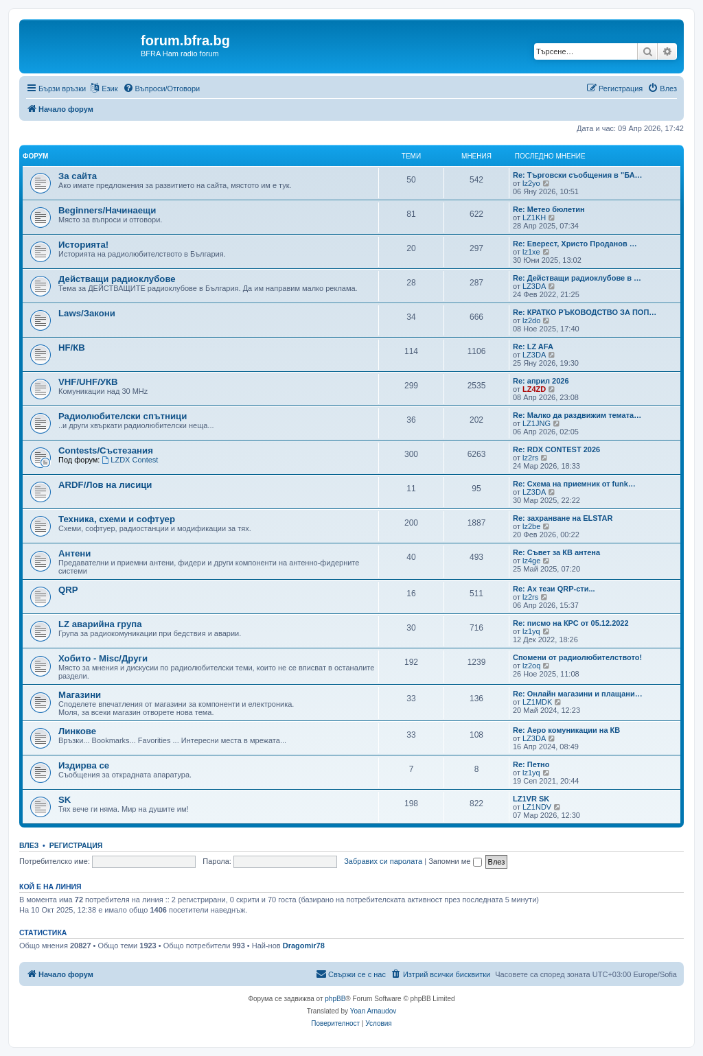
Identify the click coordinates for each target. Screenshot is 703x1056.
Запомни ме (454, 861)
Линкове (77, 731)
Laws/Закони (86, 313)
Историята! (83, 244)
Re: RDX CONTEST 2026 (556, 449)
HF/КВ (71, 347)
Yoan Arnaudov (373, 1011)
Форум (35, 156)
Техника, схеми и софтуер (116, 519)
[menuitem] (161, 88)
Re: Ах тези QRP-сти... (554, 589)
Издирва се (83, 765)
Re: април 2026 (541, 381)
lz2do (531, 320)
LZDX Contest (130, 460)
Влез (28, 845)
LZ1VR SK (531, 799)
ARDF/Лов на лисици (105, 485)
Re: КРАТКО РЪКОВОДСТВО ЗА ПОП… (584, 312)
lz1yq (531, 631)
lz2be (531, 526)
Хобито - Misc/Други (103, 658)
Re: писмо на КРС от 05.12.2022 (571, 623)
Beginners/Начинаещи (107, 210)
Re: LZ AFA (533, 346)
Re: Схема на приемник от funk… (574, 484)
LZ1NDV (536, 807)
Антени (74, 553)
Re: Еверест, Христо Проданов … (575, 243)
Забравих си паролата (383, 861)
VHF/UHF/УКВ (88, 382)
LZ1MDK (537, 702)
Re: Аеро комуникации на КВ (566, 730)
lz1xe (531, 252)
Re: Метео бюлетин (549, 209)
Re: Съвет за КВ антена (556, 552)
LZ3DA (534, 286)
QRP (68, 590)
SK (64, 800)
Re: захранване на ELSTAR (562, 518)
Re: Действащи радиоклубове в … (577, 278)
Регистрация (76, 845)
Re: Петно (531, 764)
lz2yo (531, 183)
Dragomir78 (304, 945)
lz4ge (531, 560)
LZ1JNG (536, 423)
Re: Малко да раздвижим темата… (577, 415)
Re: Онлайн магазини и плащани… (578, 694)
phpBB (335, 998)
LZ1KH (534, 217)
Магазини (79, 695)
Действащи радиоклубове (117, 279)
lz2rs (530, 458)
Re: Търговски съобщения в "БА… (578, 175)
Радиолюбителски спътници (122, 416)
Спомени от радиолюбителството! (577, 657)
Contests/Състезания (105, 450)
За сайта (77, 176)
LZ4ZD (534, 389)
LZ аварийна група (100, 624)
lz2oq (531, 665)
